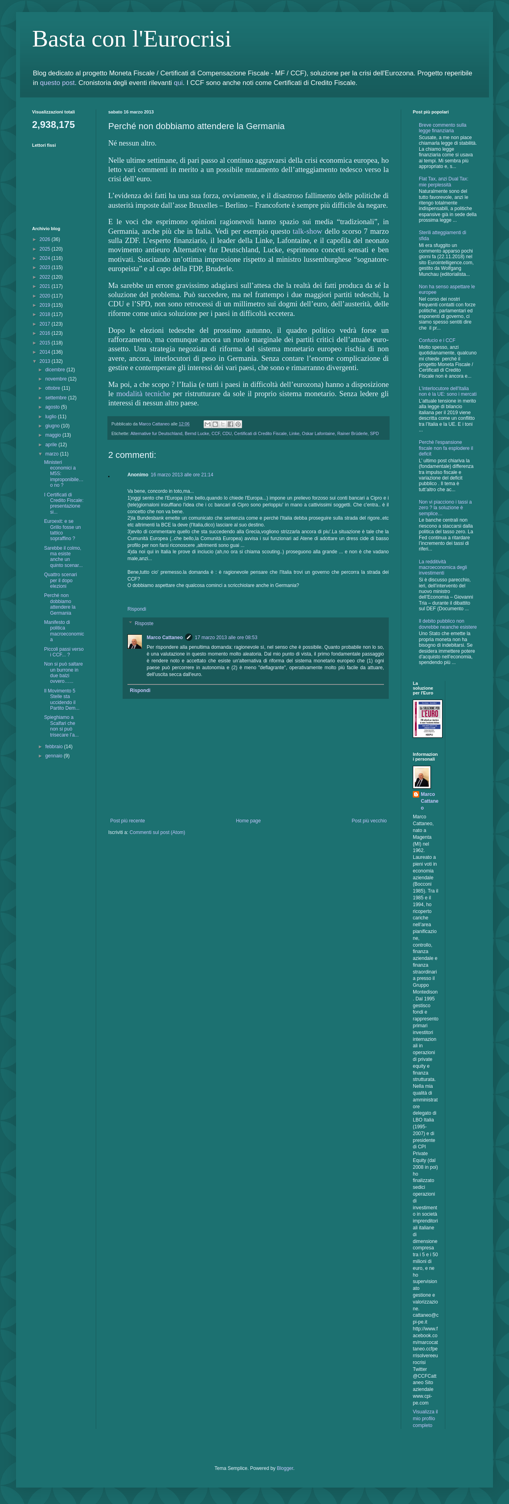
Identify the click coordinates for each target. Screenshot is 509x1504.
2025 (46, 249)
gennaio (54, 756)
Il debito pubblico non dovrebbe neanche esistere (448, 624)
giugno (53, 426)
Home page (248, 821)
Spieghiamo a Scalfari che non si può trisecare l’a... (61, 726)
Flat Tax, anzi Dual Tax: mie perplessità (444, 181)
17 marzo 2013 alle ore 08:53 (226, 637)
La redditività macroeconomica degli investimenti (443, 567)
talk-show (307, 231)
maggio (54, 435)
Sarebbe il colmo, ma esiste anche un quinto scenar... (63, 556)
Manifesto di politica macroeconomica (64, 630)
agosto (53, 407)
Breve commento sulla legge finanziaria (443, 128)
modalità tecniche (143, 393)
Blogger (285, 1468)
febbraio (54, 746)
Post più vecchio (369, 821)
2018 (46, 314)
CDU (227, 433)
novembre (56, 379)
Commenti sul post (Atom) (157, 832)
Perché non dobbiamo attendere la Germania (59, 604)
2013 (46, 361)
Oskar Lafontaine (318, 433)
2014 (46, 352)
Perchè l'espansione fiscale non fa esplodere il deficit (446, 448)
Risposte (144, 623)
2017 (46, 324)
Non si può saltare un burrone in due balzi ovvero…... (63, 672)
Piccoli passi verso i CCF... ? (64, 652)
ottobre (53, 388)
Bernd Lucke (197, 433)
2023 (46, 267)
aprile (52, 444)
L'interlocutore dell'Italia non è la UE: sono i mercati (448, 391)
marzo (52, 454)
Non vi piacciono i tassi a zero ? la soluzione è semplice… (445, 507)
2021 (46, 286)
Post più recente (127, 821)
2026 (46, 239)
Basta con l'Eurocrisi (131, 38)
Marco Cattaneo (165, 637)
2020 (46, 296)
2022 (46, 277)
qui (178, 83)
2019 (46, 305)
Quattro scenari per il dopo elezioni (60, 580)
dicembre (56, 369)
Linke (294, 433)
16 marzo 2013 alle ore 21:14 (182, 475)
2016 (46, 333)
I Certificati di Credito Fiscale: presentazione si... (63, 503)
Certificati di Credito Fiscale (260, 433)
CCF (216, 433)
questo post (57, 83)
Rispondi (136, 609)
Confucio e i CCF (437, 340)
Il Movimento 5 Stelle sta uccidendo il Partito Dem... (61, 699)
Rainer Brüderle (352, 433)
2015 (46, 343)
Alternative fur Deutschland (156, 433)
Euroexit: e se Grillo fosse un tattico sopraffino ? (62, 529)
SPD (374, 433)
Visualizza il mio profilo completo (425, 1418)
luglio (51, 416)
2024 (46, 258)
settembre (56, 398)
